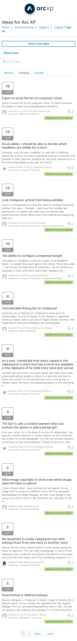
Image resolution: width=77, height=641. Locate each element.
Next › (38, 633)
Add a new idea (38, 43)
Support (44, 27)
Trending (23, 73)
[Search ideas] (38, 61)
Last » (51, 633)
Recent (8, 73)
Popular (39, 73)
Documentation (24, 27)
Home (5, 27)
